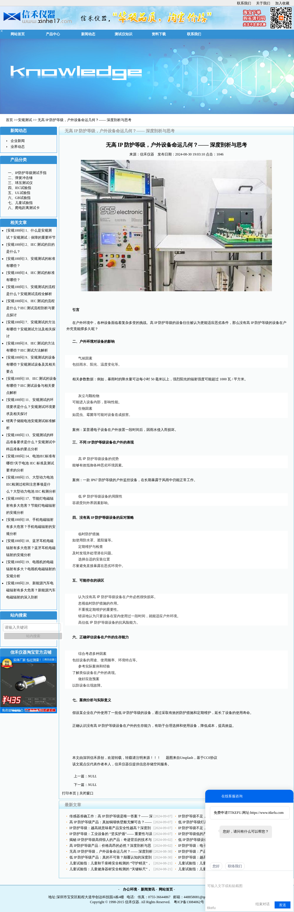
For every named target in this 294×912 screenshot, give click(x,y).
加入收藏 (282, 3)
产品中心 (53, 34)
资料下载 (159, 34)
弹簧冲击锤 (24, 178)
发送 (282, 905)
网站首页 (18, 34)
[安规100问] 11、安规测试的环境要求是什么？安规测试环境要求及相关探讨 (31, 407)
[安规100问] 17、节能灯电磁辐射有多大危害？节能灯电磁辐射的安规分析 (31, 505)
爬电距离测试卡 (27, 208)
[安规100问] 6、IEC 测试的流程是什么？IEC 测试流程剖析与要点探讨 (30, 308)
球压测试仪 (24, 183)
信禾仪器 (147, 154)
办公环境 (130, 889)
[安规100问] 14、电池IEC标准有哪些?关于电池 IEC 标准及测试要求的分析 (31, 463)
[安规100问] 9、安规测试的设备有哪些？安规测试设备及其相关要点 (31, 364)
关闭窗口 (86, 793)
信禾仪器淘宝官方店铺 (30, 652)
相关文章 (18, 222)
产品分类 (18, 160)
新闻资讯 (148, 889)
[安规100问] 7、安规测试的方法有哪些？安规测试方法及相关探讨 (31, 329)
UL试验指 (22, 193)
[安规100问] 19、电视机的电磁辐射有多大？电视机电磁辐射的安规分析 (31, 569)
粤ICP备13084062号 (189, 902)
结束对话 (262, 904)
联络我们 (235, 866)
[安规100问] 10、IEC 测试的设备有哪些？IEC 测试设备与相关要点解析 (31, 385)
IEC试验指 (23, 188)
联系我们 (244, 3)
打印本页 (69, 793)
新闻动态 (88, 34)
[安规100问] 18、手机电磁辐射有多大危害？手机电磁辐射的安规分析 (31, 527)
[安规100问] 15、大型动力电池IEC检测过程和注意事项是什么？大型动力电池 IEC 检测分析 (31, 484)
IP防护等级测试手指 (30, 173)
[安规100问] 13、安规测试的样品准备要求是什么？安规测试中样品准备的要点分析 (31, 442)
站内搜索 (18, 615)
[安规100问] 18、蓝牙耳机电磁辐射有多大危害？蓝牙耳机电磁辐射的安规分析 (31, 548)
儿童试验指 (24, 203)
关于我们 (263, 3)
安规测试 (25, 120)
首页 (9, 120)
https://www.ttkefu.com (266, 813)
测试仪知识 (123, 34)
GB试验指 (23, 198)
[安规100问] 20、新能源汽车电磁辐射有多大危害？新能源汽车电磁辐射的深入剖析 (31, 590)
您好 (216, 866)
